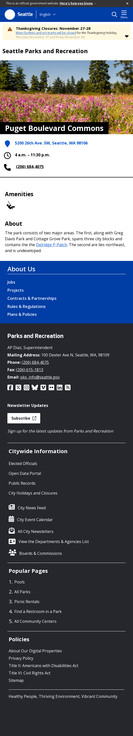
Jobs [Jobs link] (11, 282)
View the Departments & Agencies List (54, 541)
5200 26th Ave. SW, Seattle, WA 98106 (51, 143)
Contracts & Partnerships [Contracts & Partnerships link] (32, 298)
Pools (19, 582)
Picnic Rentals (26, 601)
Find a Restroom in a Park (38, 611)
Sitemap (16, 680)
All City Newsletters (36, 531)
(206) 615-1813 (29, 369)
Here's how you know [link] (78, 3)
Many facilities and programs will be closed (46, 33)
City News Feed (32, 508)
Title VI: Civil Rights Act (29, 673)
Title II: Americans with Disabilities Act (43, 665)
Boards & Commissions (40, 553)
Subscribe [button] (23, 418)
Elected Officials (23, 463)
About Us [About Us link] (21, 268)
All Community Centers (35, 621)
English (45, 14)
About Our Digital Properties (35, 651)
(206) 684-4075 (30, 166)
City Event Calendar (35, 519)
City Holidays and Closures (33, 493)
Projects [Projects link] (15, 290)
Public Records (22, 483)
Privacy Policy (21, 658)
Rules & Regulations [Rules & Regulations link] (26, 306)
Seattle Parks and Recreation (45, 51)
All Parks (22, 591)
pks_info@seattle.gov (40, 377)
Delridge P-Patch (51, 244)
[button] (128, 4)
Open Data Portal (25, 473)
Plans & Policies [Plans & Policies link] (22, 314)
